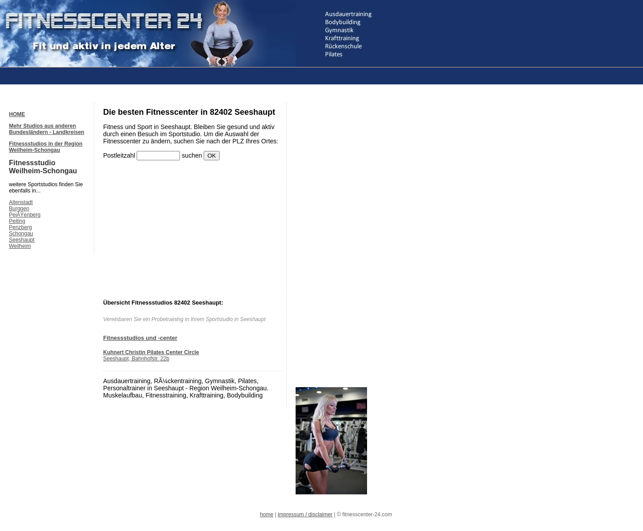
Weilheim (20, 246)
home (266, 514)
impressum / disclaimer (305, 514)
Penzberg (20, 227)
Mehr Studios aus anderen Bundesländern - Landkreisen (46, 129)
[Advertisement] (171, 75)
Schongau (21, 233)
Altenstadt (21, 202)
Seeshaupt (21, 240)
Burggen (19, 208)
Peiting (17, 221)
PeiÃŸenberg (25, 215)
